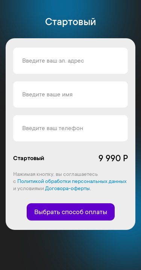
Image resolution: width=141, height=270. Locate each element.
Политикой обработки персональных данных (72, 181)
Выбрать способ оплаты (70, 212)
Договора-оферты (67, 188)
